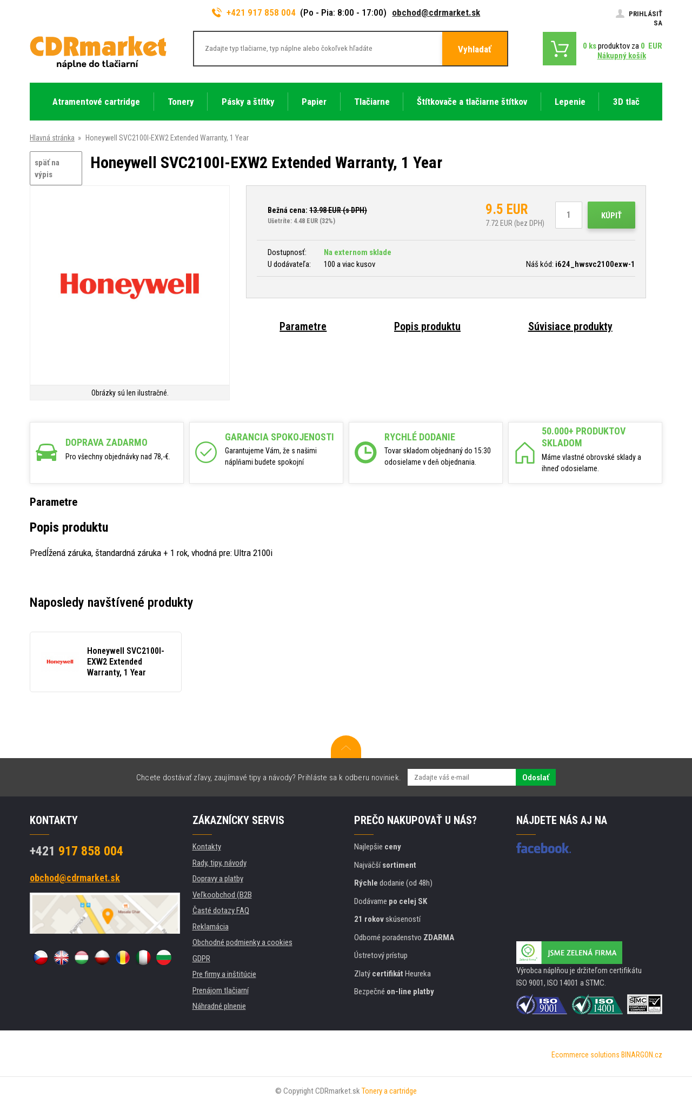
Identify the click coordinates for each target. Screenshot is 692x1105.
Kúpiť (611, 215)
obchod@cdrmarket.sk (436, 12)
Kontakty (206, 847)
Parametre (303, 326)
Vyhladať (474, 49)
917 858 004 (76, 851)
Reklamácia (210, 927)
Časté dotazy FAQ (220, 910)
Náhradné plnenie (219, 1006)
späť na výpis (47, 169)
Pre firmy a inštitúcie (224, 974)
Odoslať (535, 777)
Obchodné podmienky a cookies (242, 942)
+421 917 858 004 (254, 12)
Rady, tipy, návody (219, 863)
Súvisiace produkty (570, 326)
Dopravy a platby (217, 878)
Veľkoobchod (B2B (222, 895)
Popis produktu (427, 326)
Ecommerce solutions (585, 1054)
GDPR (201, 958)
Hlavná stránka (52, 137)
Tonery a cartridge (389, 1091)
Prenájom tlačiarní (220, 990)
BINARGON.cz (641, 1054)
